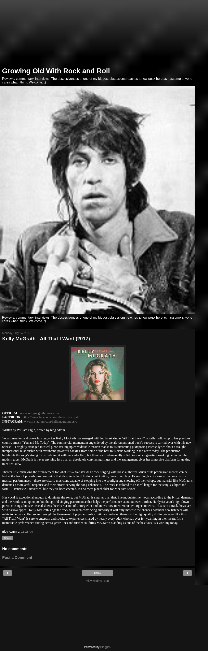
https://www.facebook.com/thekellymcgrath (51, 417)
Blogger (105, 647)
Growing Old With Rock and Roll (56, 71)
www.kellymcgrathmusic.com (39, 413)
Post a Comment (17, 557)
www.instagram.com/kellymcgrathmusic (50, 421)
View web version (97, 580)
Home (97, 573)
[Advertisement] (97, 34)
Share (7, 538)
